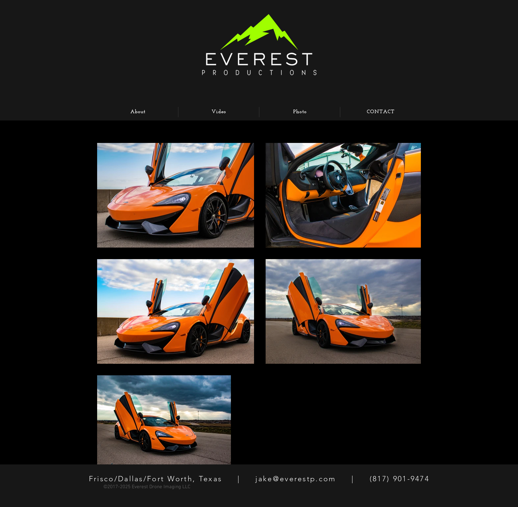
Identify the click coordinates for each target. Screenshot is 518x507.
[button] (299, 112)
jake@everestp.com (295, 478)
